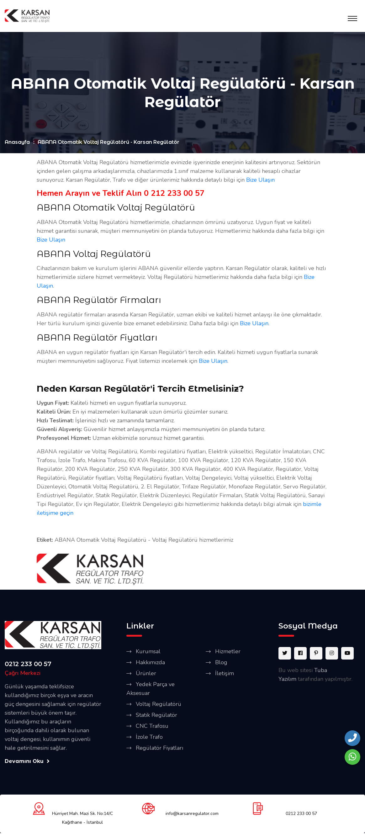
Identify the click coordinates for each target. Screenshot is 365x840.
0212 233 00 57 (28, 665)
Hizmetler (228, 652)
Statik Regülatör (156, 716)
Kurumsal (148, 652)
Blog (221, 663)
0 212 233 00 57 (174, 194)
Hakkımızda (150, 663)
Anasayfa (17, 143)
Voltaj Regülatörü (158, 705)
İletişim (224, 674)
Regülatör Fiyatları (159, 749)
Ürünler (146, 674)
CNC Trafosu (152, 727)
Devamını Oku (27, 762)
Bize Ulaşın (260, 181)
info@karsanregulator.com (192, 814)
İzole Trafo (149, 738)
